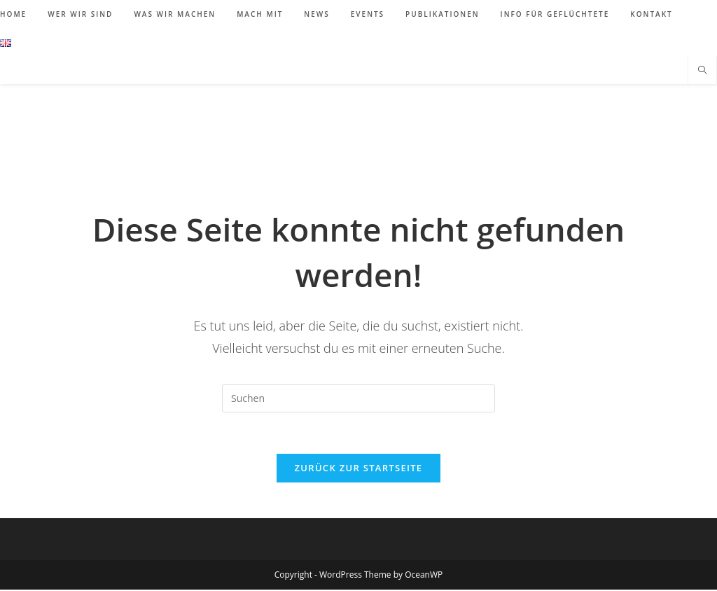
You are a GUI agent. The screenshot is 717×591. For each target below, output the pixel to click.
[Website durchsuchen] (702, 70)
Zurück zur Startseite (359, 469)
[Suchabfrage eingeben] (358, 398)
